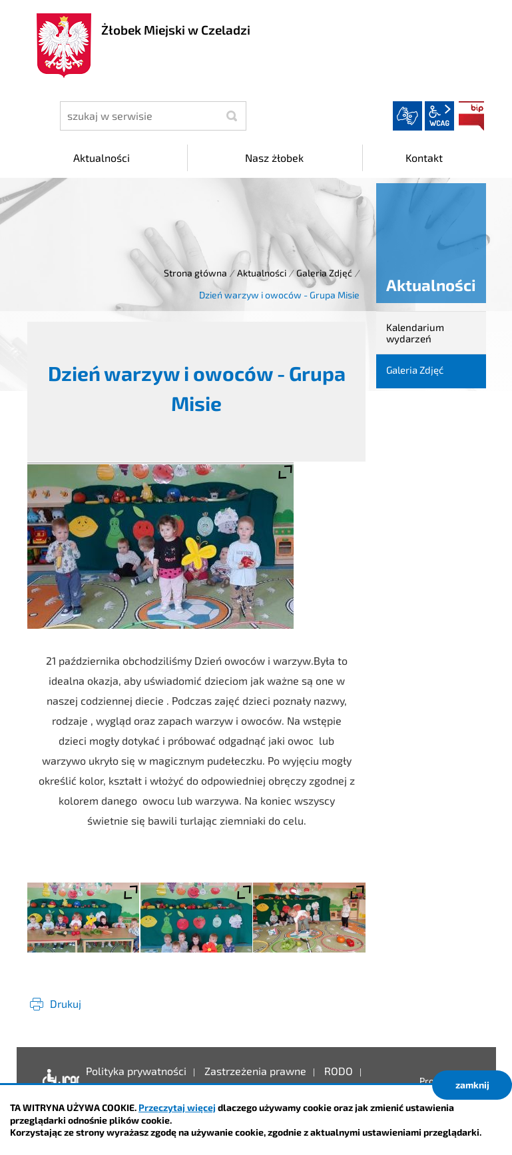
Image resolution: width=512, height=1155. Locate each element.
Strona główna (195, 272)
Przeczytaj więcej (177, 1107)
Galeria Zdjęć (324, 272)
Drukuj (65, 1003)
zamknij (472, 1084)
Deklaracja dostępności (57, 1081)
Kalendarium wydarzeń (415, 332)
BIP (471, 116)
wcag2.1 (439, 116)
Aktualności (261, 272)
